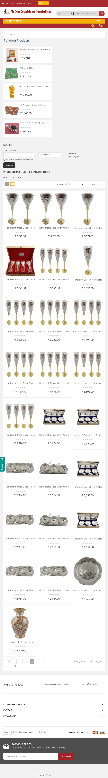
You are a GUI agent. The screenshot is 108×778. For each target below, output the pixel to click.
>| (15, 666)
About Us (43, 3)
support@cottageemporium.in (18, 3)
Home (10, 34)
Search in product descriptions (18, 159)
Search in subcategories (72, 155)
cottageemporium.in (28, 732)
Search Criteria (9, 150)
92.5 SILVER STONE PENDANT (34, 123)
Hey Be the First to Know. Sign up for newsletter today (38, 747)
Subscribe (66, 756)
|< (8, 661)
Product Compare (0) (12, 177)
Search (19, 34)
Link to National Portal (80, 732)
